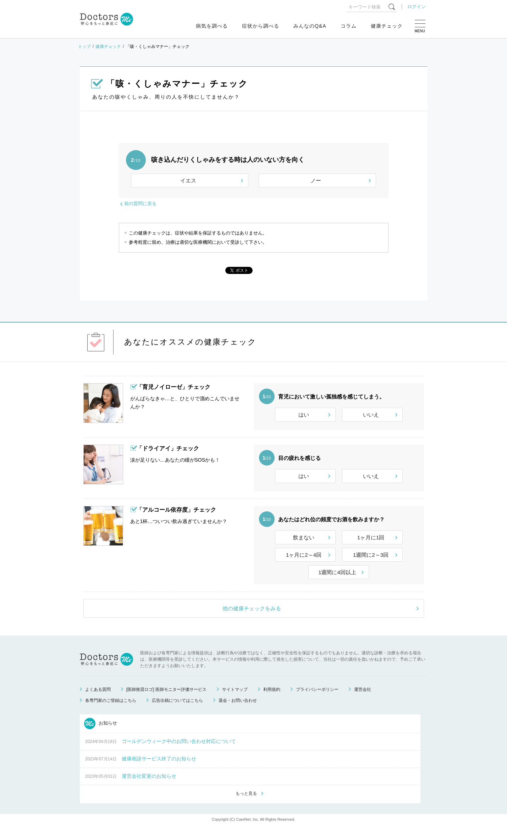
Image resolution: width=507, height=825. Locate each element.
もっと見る (246, 793)
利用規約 (271, 689)
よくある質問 (98, 689)
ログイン (416, 6)
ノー (315, 180)
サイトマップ (235, 689)
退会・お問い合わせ (238, 700)
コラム (349, 26)
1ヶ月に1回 (371, 537)
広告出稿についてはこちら (177, 700)
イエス (188, 180)
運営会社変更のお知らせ (149, 776)
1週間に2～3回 (370, 555)
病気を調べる (212, 26)
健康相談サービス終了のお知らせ (159, 758)
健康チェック (387, 26)
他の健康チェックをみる (251, 608)
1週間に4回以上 (337, 572)
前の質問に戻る (140, 203)
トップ (84, 46)
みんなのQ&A (309, 26)
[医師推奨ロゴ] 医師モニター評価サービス (166, 689)
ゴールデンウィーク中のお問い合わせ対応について (179, 741)
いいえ (371, 415)
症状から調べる (260, 26)
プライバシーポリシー (317, 689)
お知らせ (100, 723)
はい (303, 415)
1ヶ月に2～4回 (303, 555)
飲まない (303, 537)
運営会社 (362, 689)
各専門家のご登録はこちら (110, 700)
